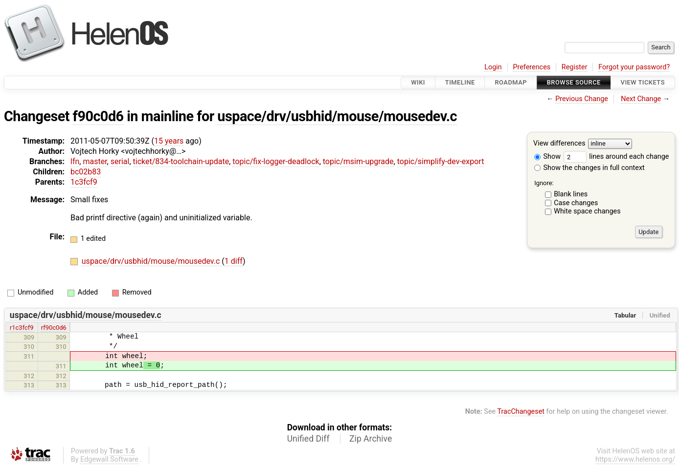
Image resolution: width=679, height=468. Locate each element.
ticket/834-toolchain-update (181, 161)
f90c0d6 (98, 116)
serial (120, 161)
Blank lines (571, 194)
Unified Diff (308, 439)
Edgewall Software (109, 459)
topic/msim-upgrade (358, 161)
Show (547, 156)
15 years (168, 141)
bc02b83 (85, 171)
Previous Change (581, 99)
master (95, 161)
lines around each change (616, 156)
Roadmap (511, 82)
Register (575, 67)
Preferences (531, 67)
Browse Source (574, 82)
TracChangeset (520, 411)
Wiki (418, 82)
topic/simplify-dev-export (440, 161)
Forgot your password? (634, 67)
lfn (74, 161)
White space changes (587, 211)
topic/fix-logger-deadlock (275, 161)
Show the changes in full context (589, 168)
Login (493, 67)
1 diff (234, 261)
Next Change (641, 99)
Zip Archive (370, 439)
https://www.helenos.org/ (635, 459)
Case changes (576, 203)
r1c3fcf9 (22, 327)
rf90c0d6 (54, 327)
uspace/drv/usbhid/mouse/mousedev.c (337, 116)
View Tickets (643, 82)
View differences (559, 144)
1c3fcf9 (83, 182)
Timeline (460, 82)
